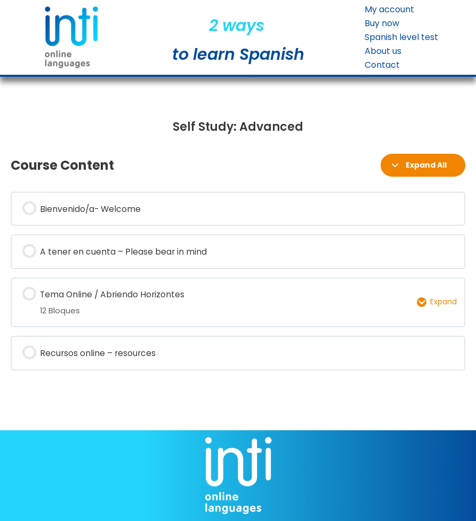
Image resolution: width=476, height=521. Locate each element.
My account (389, 9)
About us (383, 51)
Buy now (382, 23)
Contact (382, 65)
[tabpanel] (238, 127)
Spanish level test (401, 37)
